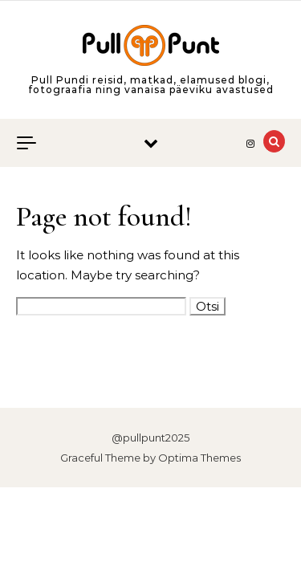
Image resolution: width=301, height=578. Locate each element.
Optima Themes (199, 457)
